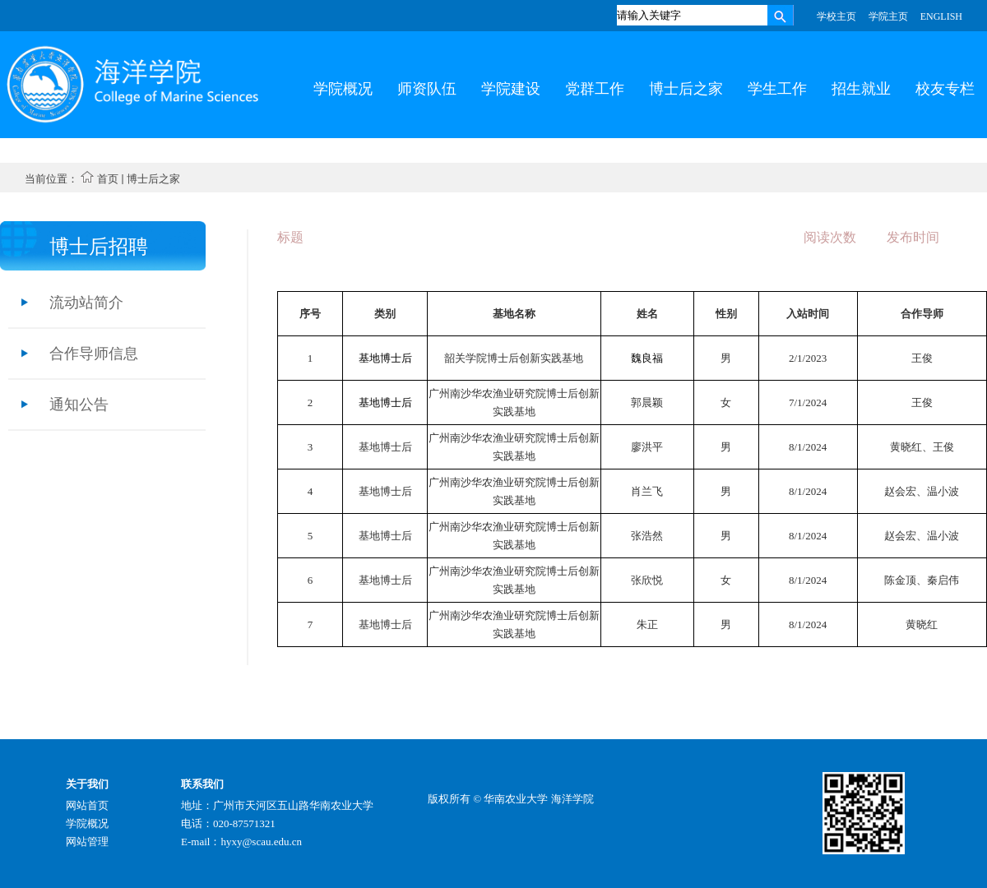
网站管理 (87, 841)
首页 (107, 179)
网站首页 (87, 805)
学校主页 (836, 16)
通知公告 (79, 404)
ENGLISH (941, 16)
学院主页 (888, 16)
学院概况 (87, 823)
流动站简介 (86, 302)
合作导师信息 (93, 353)
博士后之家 (153, 179)
